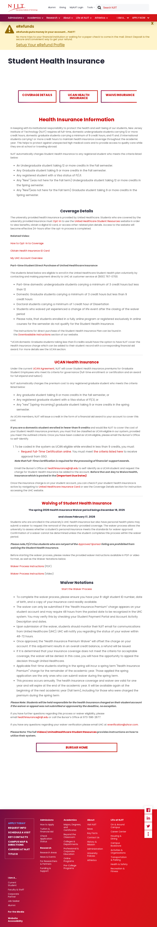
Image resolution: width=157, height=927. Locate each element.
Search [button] (99, 8)
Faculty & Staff (16, 889)
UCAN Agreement (43, 368)
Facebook (148, 810)
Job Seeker (14, 901)
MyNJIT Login (76, 7)
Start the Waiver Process (77, 589)
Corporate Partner (13, 895)
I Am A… (12, 877)
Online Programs (69, 860)
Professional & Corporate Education (71, 851)
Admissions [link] (15, 17)
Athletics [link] (100, 17)
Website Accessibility (15, 919)
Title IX (13, 854)
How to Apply (47, 824)
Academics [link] (34, 17)
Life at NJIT (117, 820)
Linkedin (148, 818)
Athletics (92, 860)
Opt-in (57, 221)
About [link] (67, 17)
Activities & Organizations (118, 851)
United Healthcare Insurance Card (59, 487)
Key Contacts (18, 837)
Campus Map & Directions (18, 843)
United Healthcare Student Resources (97, 221)
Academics (70, 820)
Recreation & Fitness (118, 870)
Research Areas (48, 852)
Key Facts (92, 833)
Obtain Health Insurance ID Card (30, 250)
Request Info (17, 827)
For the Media (16, 911)
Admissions (47, 820)
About (90, 820)
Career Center (118, 831)
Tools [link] (90, 7)
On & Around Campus (117, 826)
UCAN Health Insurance (78, 96)
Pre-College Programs (70, 867)
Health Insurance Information (76, 119)
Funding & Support (45, 869)
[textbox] (122, 7)
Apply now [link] (138, 17)
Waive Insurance (120, 95)
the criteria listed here (108, 451)
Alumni (11, 905)
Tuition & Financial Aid (46, 830)
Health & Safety (119, 864)
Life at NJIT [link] (82, 17)
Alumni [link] (52, 7)
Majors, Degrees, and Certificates (72, 827)
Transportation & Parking (119, 858)
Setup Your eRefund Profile (40, 44)
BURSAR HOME (77, 747)
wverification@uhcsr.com (122, 724)
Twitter (148, 826)
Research (45, 848)
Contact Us (93, 837)
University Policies (92, 854)
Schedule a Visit (19, 832)
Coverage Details (37, 95)
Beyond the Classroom (70, 836)
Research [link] (51, 17)
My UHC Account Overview (26, 258)
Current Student (12, 884)
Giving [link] (62, 7)
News (90, 828)
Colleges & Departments (71, 843)
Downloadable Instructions (34, 334)
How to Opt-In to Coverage (27, 243)
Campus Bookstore (116, 844)
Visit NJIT (91, 824)
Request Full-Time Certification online (46, 451)
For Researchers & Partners (48, 862)
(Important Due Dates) (72, 475)
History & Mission (92, 843)
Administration (95, 848)
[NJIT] (23, 8)
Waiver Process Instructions (27, 566)
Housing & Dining (116, 837)
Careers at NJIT (19, 849)
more (148, 834)
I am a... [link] (121, 17)
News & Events (48, 856)
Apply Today (16, 823)
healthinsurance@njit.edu (63, 468)
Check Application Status (46, 839)
